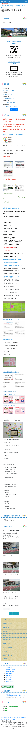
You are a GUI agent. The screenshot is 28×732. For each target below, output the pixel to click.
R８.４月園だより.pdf (8, 98)
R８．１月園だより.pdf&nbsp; (11, 106)
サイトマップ (15, 719)
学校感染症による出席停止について (15, 695)
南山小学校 (9, 677)
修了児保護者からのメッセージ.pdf (12, 320)
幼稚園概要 (6, 627)
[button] (3, 32)
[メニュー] (26, 1)
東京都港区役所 (10, 671)
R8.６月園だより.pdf (8, 90)
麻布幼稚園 (9, 673)
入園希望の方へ (7, 659)
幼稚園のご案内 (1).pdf (9, 394)
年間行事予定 (6, 639)
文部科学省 (9, 668)
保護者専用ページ (7, 655)
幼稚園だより (6, 635)
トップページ (6, 619)
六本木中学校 (9, 681)
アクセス (5, 651)
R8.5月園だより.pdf (8, 94)
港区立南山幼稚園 (5, 1)
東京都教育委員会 (10, 669)
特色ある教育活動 (7, 647)
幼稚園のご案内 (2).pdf (9, 405)
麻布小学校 (9, 675)
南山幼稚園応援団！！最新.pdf (11, 372)
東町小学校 (9, 679)
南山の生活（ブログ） (9, 623)
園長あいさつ (6, 631)
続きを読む (6, 609)
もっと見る (14, 109)
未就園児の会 (6, 643)
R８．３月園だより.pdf (9, 102)
